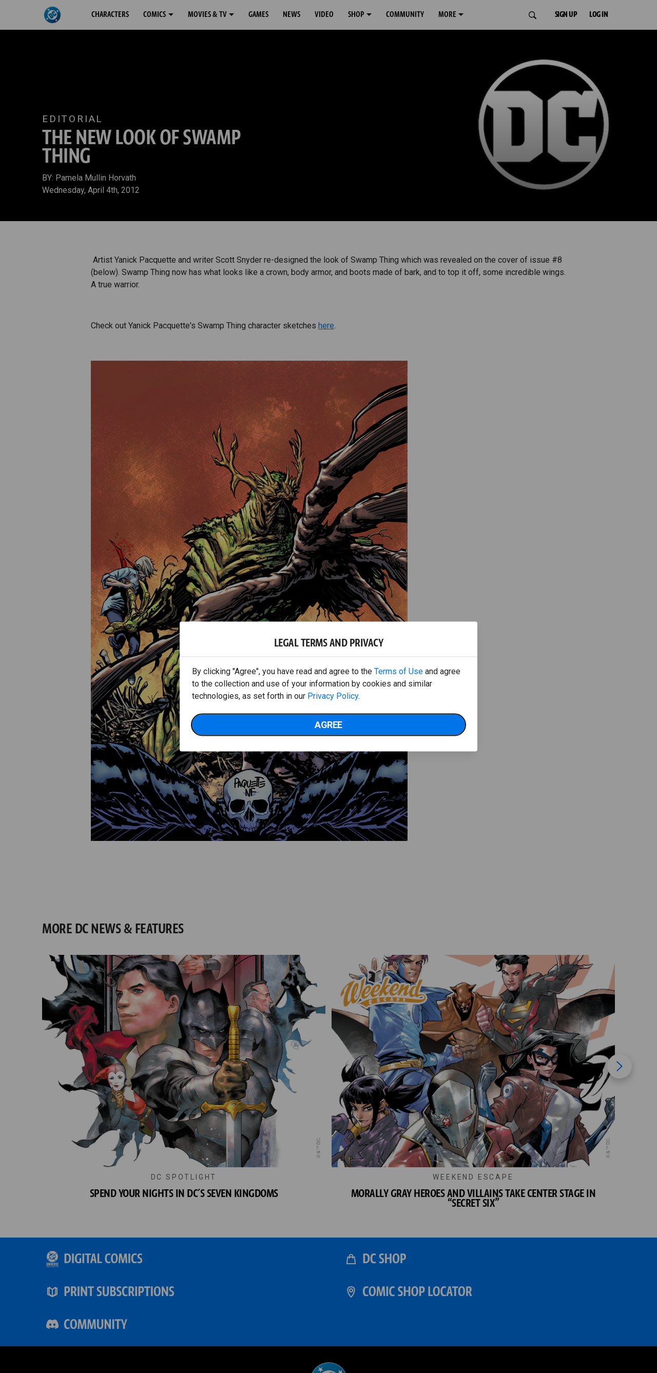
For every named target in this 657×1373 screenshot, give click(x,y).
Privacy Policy (332, 696)
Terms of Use (398, 671)
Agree (328, 724)
